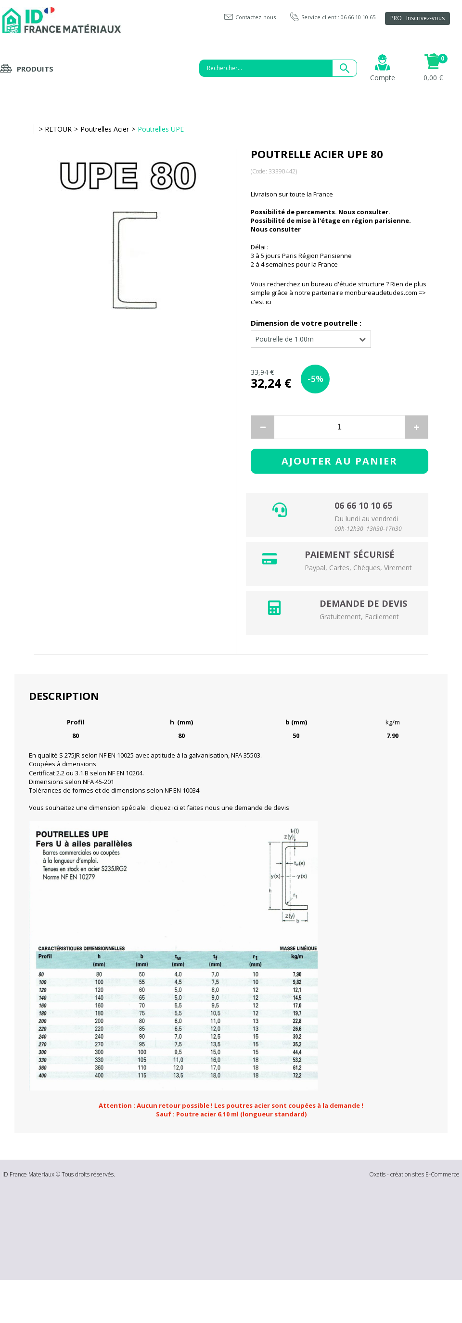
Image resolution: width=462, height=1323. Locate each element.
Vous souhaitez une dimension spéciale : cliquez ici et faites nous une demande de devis (159, 807)
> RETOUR (55, 129)
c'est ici (261, 301)
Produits (35, 69)
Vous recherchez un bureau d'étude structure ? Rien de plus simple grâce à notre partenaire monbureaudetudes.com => (338, 288)
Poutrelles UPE (161, 129)
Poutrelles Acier (104, 129)
